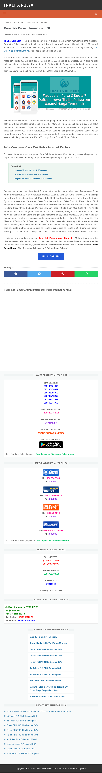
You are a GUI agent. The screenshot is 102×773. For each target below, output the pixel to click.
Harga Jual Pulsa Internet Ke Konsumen (30, 168)
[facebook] (15, 272)
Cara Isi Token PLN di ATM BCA (21, 743)
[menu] (5, 11)
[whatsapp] (86, 272)
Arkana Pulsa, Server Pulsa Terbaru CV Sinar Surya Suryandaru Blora (39, 711)
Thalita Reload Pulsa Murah (42, 769)
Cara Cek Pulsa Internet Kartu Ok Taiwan (31, 172)
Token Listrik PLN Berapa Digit (21, 748)
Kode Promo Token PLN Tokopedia (23, 753)
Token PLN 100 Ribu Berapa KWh (46, 661)
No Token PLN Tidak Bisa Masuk (45, 680)
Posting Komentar (39, 33)
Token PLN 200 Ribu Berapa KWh (46, 655)
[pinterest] (63, 272)
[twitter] (39, 272)
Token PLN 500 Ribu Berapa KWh (46, 649)
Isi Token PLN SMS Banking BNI (45, 668)
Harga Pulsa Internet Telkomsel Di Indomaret (33, 177)
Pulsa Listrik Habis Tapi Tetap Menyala (48, 643)
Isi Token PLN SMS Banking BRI (45, 674)
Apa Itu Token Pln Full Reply (43, 636)
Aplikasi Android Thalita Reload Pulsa (48, 696)
